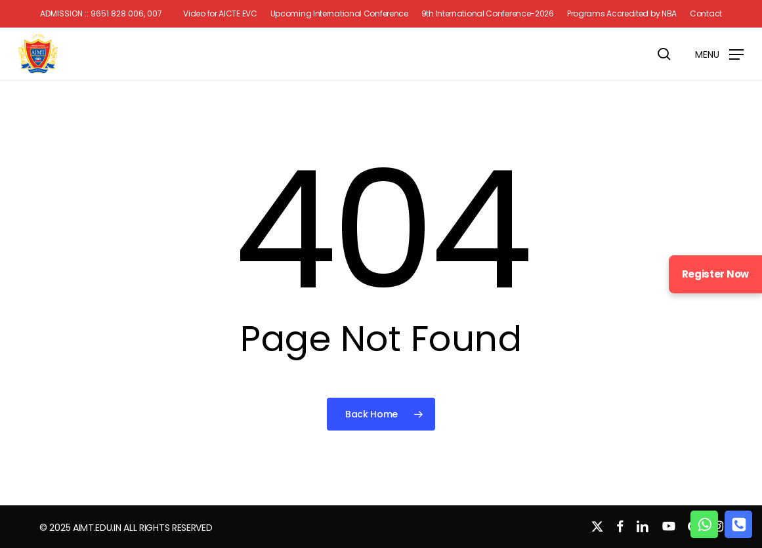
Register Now (715, 274)
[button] (719, 53)
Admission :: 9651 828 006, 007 (101, 14)
